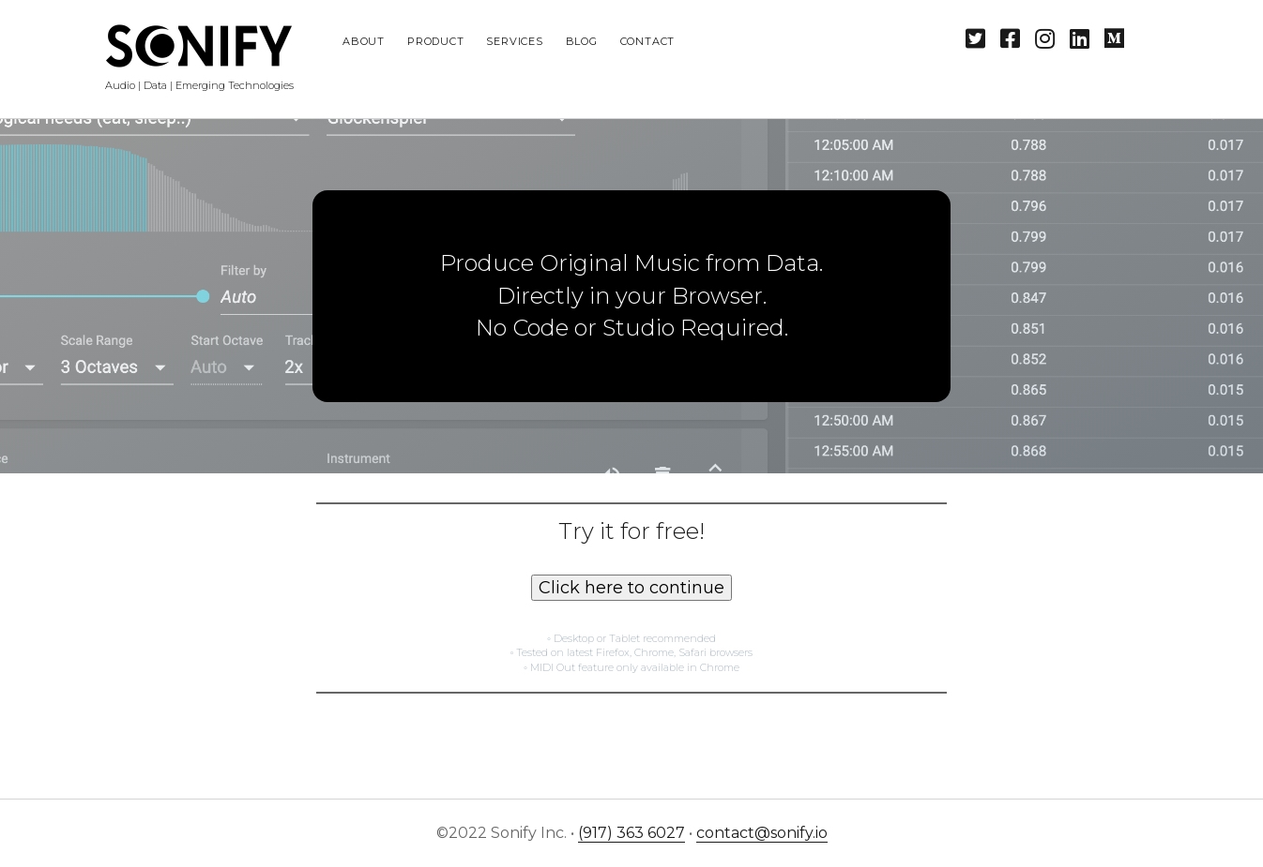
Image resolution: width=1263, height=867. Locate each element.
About (363, 41)
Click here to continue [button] (631, 587)
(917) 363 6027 (631, 833)
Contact (647, 41)
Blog (582, 41)
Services (514, 41)
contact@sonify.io (762, 833)
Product (435, 41)
